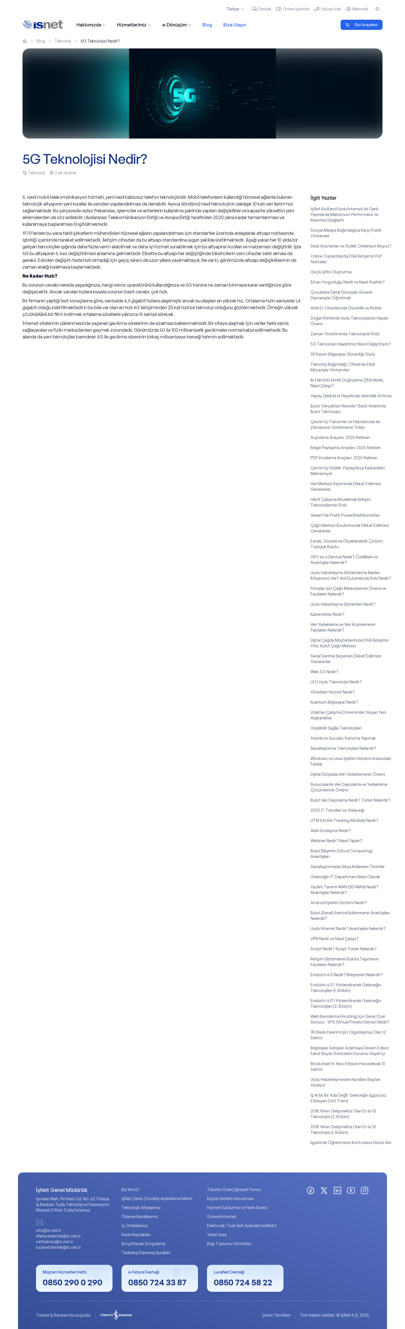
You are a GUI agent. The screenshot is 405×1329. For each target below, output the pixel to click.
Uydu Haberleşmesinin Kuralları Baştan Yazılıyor (345, 1082)
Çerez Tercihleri (276, 1315)
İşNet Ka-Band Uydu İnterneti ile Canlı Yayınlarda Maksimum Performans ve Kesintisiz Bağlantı (344, 214)
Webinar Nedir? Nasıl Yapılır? (336, 840)
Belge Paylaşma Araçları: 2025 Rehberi (345, 447)
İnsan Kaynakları (136, 1234)
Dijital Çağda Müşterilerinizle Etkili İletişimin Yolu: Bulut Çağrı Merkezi (349, 643)
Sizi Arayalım (361, 24)
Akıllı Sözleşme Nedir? (330, 830)
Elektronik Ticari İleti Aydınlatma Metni (241, 1225)
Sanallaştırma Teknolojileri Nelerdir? (343, 748)
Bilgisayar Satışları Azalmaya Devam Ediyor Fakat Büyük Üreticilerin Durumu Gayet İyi (349, 1050)
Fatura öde (327, 9)
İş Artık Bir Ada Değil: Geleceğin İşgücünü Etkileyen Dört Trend (348, 1098)
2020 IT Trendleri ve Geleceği (337, 810)
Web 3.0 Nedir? (324, 671)
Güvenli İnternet (221, 1216)
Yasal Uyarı (217, 1234)
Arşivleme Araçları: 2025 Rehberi (340, 437)
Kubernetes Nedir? (327, 614)
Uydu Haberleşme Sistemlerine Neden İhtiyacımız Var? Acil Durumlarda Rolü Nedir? (350, 575)
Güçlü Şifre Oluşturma (331, 271)
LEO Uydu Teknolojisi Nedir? (336, 681)
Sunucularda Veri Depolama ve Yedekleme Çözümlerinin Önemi (348, 787)
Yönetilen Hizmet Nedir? (332, 692)
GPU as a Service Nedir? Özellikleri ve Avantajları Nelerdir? (344, 559)
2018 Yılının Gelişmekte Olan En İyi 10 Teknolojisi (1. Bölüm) (343, 1129)
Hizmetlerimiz (134, 25)
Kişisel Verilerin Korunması (230, 1198)
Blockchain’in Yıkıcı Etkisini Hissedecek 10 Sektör (347, 1066)
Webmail (356, 9)
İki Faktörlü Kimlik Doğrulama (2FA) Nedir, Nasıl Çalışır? (347, 383)
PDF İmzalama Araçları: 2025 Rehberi (343, 457)
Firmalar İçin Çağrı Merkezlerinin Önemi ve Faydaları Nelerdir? (348, 591)
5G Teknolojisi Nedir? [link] (100, 41)
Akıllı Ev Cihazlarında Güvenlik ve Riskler (346, 308)
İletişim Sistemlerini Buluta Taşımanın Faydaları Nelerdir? (344, 961)
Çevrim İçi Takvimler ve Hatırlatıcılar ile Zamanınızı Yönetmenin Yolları (345, 424)
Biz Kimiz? (131, 1189)
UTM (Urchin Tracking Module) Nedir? (344, 820)
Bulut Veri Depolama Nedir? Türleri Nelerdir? (350, 800)
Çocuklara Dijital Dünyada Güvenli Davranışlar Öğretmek (341, 295)
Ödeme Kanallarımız (140, 1216)
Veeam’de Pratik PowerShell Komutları (345, 515)
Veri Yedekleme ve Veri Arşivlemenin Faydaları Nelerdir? (342, 627)
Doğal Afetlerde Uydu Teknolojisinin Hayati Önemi (349, 321)
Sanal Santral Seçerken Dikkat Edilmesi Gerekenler (345, 659)
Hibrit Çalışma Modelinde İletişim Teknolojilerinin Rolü (340, 502)
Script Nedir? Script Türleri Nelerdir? (343, 948)
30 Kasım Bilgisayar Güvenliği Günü (342, 354)
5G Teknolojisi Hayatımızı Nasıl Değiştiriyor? (350, 344)
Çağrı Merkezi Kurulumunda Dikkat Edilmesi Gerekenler (349, 528)
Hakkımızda (91, 25)
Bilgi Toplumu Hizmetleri (229, 1243)
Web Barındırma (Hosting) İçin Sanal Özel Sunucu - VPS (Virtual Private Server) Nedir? (349, 1019)
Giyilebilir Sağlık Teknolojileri (336, 728)
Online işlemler (293, 9)
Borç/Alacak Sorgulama (143, 1243)
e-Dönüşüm (176, 25)
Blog (207, 25)
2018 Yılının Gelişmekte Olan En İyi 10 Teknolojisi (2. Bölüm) (343, 1114)
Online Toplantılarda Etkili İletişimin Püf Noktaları (345, 259)
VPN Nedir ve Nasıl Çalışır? (334, 938)
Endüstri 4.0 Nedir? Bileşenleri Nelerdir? (346, 974)
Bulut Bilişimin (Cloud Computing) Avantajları (341, 853)
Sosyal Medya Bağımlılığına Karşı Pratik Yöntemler (345, 233)
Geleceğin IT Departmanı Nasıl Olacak (345, 876)
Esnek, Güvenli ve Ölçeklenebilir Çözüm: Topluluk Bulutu (346, 544)
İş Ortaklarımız (135, 1225)
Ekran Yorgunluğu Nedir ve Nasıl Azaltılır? (347, 282)
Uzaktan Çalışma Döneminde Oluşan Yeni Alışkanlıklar (348, 715)
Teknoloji (63, 41)
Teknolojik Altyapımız (141, 1207)
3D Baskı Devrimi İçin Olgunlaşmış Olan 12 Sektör (348, 1035)
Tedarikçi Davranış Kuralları (146, 1252)
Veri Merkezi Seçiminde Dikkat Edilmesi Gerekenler (345, 486)
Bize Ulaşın (234, 25)
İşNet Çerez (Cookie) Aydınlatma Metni (157, 1198)
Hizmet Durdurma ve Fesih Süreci (237, 1207)
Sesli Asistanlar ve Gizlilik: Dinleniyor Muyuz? (350, 246)
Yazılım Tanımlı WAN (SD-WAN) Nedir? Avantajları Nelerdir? (344, 889)
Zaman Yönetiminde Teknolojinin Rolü (344, 333)
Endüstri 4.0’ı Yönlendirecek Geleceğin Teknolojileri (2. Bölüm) (345, 1003)
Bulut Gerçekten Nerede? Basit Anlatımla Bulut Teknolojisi (348, 408)
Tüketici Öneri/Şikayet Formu (234, 1189)
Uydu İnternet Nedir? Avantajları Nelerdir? (348, 928)
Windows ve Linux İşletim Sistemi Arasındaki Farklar (350, 761)
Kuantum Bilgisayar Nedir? (334, 702)
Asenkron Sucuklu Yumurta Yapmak (343, 738)
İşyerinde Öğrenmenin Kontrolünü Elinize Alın (351, 1142)
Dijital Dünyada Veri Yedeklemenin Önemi (347, 774)
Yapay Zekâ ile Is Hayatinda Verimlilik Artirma (351, 395)
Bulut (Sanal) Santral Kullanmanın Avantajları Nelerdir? (350, 915)
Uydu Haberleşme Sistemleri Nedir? (342, 604)
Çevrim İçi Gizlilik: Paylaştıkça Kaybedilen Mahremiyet (347, 470)
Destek (261, 9)
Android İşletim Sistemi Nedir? (338, 902)
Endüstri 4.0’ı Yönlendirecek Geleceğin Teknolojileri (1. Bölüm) (345, 987)
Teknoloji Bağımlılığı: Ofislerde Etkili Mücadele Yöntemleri (342, 367)
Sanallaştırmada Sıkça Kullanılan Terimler (347, 866)
